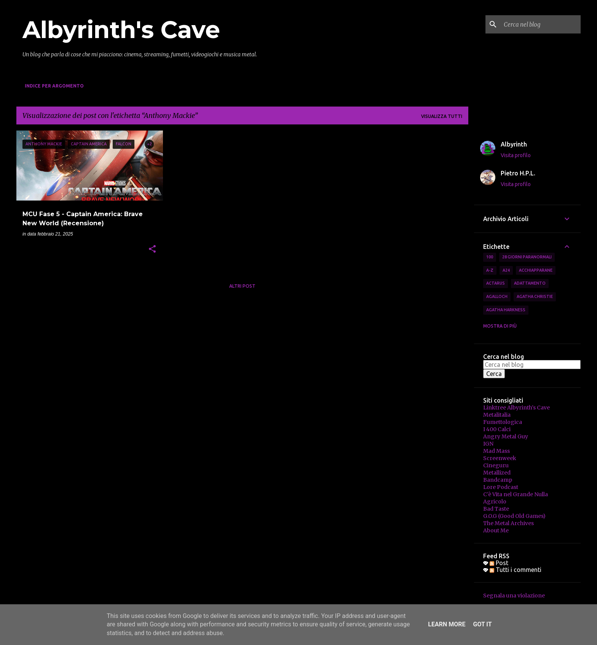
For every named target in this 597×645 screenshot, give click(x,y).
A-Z (489, 270)
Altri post (242, 285)
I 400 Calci (497, 429)
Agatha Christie (535, 296)
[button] (152, 249)
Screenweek (499, 458)
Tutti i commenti (515, 569)
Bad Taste (496, 508)
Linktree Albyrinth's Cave (516, 407)
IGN (488, 443)
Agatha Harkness (505, 309)
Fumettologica (502, 422)
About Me (496, 530)
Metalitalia (497, 414)
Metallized (497, 472)
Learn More (446, 624)
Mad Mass (496, 451)
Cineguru (496, 465)
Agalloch (497, 296)
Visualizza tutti (441, 116)
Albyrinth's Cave (121, 29)
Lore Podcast (500, 487)
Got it (482, 624)
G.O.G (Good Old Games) (514, 516)
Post (499, 562)
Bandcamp (497, 479)
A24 (506, 270)
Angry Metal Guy (505, 436)
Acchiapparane (535, 270)
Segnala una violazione (514, 595)
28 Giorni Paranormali (527, 257)
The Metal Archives (508, 523)
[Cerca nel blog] (541, 24)
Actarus (495, 283)
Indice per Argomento (54, 85)
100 (489, 257)
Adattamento (530, 283)
